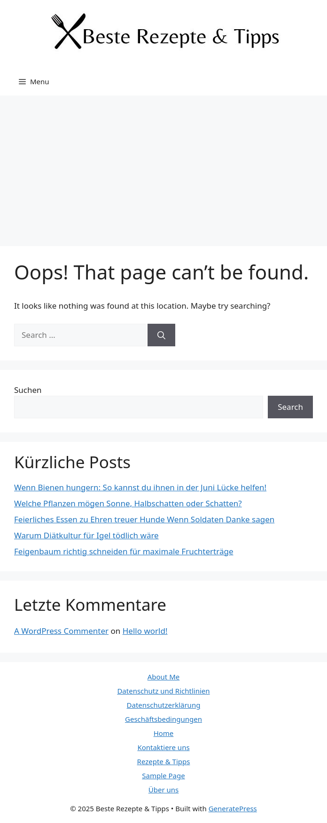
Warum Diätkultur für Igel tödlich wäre (86, 535)
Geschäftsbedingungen (163, 719)
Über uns (163, 789)
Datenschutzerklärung (164, 705)
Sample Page (163, 775)
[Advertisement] (163, 166)
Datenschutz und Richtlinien (163, 690)
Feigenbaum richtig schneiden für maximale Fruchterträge (123, 551)
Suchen (28, 389)
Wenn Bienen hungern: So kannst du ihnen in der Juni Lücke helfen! (140, 487)
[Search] (161, 335)
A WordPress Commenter (61, 630)
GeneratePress (233, 808)
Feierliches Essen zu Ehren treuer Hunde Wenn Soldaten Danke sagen (144, 519)
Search (290, 406)
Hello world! (145, 630)
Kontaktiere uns (163, 747)
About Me (164, 676)
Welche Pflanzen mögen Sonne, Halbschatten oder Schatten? (128, 503)
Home (164, 733)
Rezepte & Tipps (163, 761)
